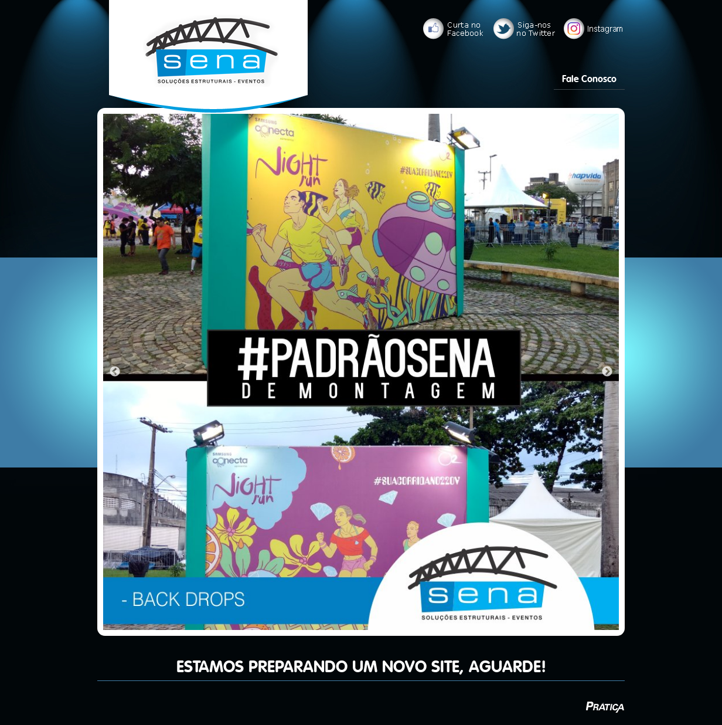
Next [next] (607, 372)
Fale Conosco (589, 79)
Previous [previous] (115, 372)
